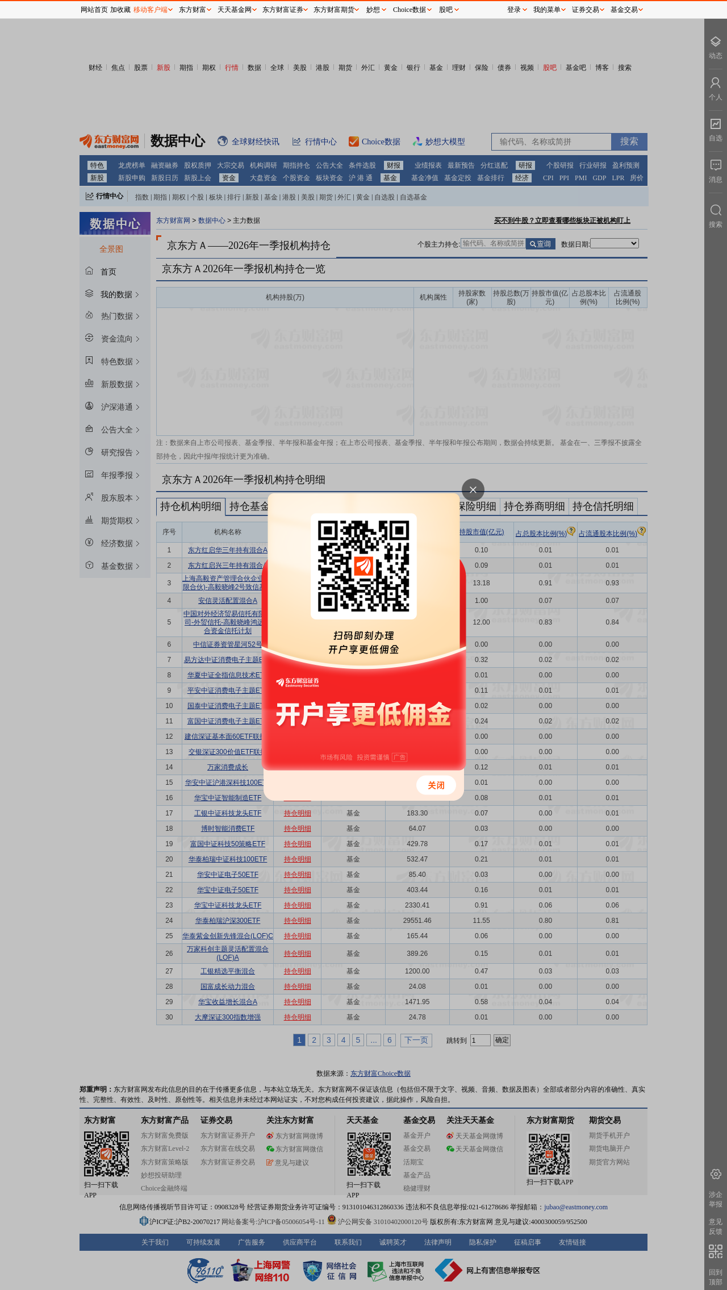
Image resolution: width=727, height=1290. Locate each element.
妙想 (373, 10)
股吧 (446, 10)
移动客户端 (150, 10)
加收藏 (120, 10)
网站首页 (94, 10)
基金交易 (624, 10)
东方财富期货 (334, 10)
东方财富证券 (282, 10)
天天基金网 (235, 10)
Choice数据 (409, 10)
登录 (514, 10)
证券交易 (585, 10)
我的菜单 (547, 10)
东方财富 (192, 10)
